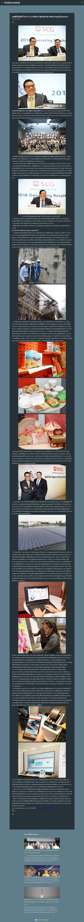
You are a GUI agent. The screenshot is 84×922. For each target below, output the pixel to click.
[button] (13, 22)
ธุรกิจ (14, 810)
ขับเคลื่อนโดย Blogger (42, 920)
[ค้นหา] (22, 2)
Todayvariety (12, 2)
